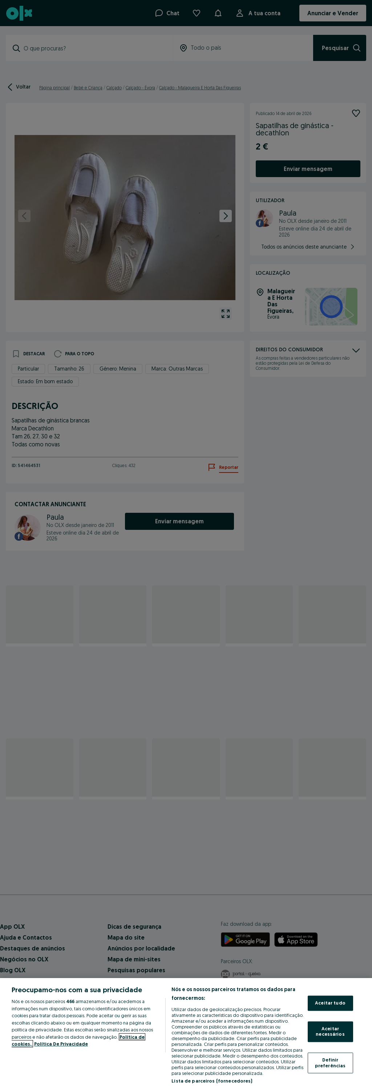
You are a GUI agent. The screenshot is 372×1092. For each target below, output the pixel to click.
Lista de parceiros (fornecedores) (211, 1081)
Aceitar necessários (330, 1031)
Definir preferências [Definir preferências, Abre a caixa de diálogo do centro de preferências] (330, 1062)
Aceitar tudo (330, 1003)
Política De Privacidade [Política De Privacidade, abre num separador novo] (61, 1044)
